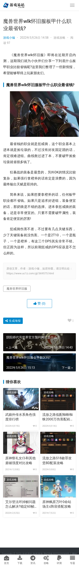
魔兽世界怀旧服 (17, 288)
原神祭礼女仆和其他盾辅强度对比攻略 (20, 460)
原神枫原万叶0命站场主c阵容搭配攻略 (56, 504)
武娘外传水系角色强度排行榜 (20, 417)
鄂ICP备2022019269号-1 (57, 553)
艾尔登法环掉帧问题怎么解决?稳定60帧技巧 (20, 504)
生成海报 (13, 321)
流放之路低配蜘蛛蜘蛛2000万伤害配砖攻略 (58, 417)
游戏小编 (9, 37)
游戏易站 (27, 553)
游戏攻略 (59, 37)
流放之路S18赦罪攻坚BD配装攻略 (57, 460)
